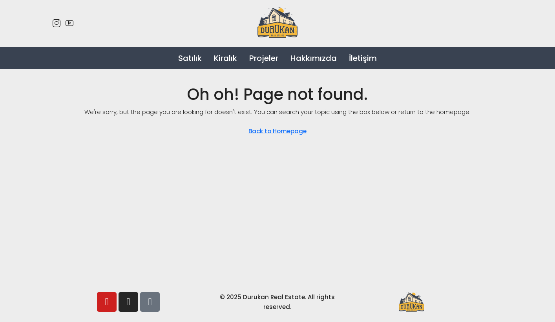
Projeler (263, 58)
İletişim (363, 58)
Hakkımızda (313, 58)
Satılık (190, 58)
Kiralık (225, 58)
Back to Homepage (277, 131)
